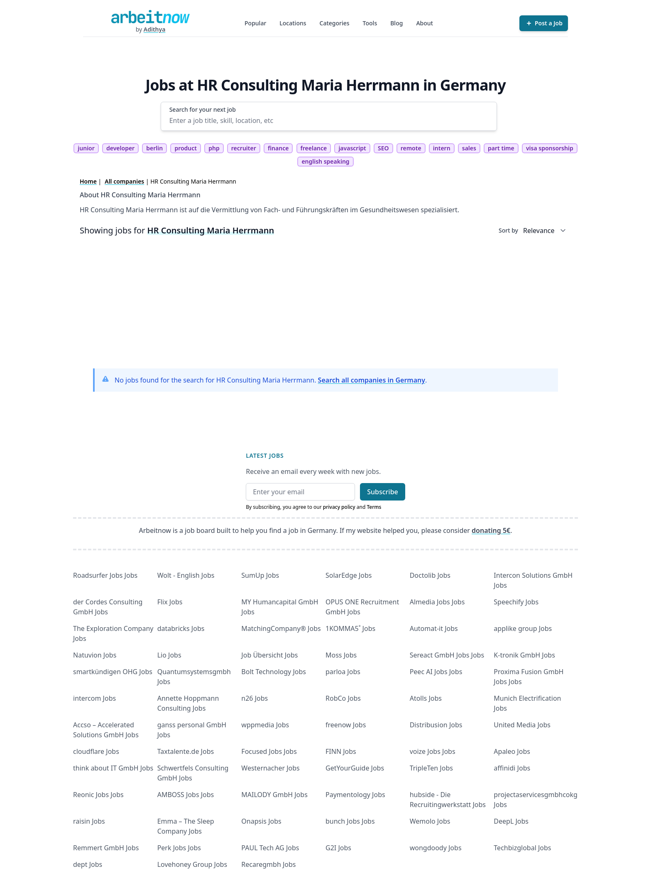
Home (88, 181)
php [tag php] (213, 148)
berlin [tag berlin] (154, 148)
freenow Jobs (346, 724)
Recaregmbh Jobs (268, 864)
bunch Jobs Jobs (350, 821)
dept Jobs (87, 864)
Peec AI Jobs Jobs (436, 671)
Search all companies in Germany (371, 380)
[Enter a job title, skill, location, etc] (329, 120)
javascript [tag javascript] (352, 148)
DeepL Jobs (511, 821)
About (424, 23)
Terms (374, 506)
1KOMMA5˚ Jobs (350, 628)
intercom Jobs (94, 698)
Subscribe (382, 491)
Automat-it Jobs (434, 628)
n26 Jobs (254, 698)
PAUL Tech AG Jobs (270, 847)
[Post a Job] (543, 23)
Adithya (155, 29)
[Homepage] (150, 16)
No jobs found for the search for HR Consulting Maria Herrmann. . (271, 380)
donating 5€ (491, 530)
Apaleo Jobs (512, 751)
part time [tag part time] (501, 148)
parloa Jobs (343, 671)
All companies (124, 181)
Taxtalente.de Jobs (185, 751)
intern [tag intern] (441, 148)
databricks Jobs (181, 628)
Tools (370, 23)
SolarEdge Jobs (349, 575)
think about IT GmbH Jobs (113, 768)
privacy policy (339, 506)
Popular (255, 23)
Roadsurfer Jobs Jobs (105, 575)
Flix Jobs (170, 601)
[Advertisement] (325, 303)
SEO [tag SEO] (383, 148)
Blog (396, 23)
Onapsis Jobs (261, 821)
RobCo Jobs (343, 698)
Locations (292, 23)
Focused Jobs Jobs (269, 751)
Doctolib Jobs (430, 575)
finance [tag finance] (278, 148)
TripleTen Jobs (431, 768)
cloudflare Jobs (96, 751)
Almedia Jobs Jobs (437, 601)
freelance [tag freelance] (314, 148)
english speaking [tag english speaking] (325, 161)
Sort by (508, 230)
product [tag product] (185, 148)
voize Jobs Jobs (432, 751)
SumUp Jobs (260, 575)
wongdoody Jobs (436, 847)
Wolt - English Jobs (186, 575)
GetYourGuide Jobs (355, 768)
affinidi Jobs (512, 768)
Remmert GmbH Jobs (106, 847)
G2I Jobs (338, 847)
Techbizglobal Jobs (522, 847)
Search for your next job (202, 109)
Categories (335, 23)
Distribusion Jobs (436, 724)
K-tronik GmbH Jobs (524, 655)
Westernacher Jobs (270, 768)
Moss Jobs (341, 655)
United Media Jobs (522, 724)
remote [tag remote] (411, 148)
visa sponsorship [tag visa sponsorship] (549, 148)
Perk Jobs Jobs (179, 847)
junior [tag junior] (86, 148)
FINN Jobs (341, 751)
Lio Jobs (169, 655)
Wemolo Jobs (430, 821)
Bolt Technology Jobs (273, 671)
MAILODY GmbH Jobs (274, 794)
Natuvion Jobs (94, 655)
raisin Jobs (89, 821)
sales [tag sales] (469, 148)
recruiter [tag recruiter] (243, 148)
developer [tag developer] (120, 148)
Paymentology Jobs (355, 794)
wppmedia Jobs (265, 724)
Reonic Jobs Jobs (98, 794)
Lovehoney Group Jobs (192, 864)
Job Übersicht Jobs (269, 655)
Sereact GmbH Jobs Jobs (447, 655)
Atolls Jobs (426, 698)
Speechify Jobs (516, 601)
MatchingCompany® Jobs (281, 628)
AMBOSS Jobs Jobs (185, 794)
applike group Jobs (523, 628)
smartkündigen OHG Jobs (112, 671)
